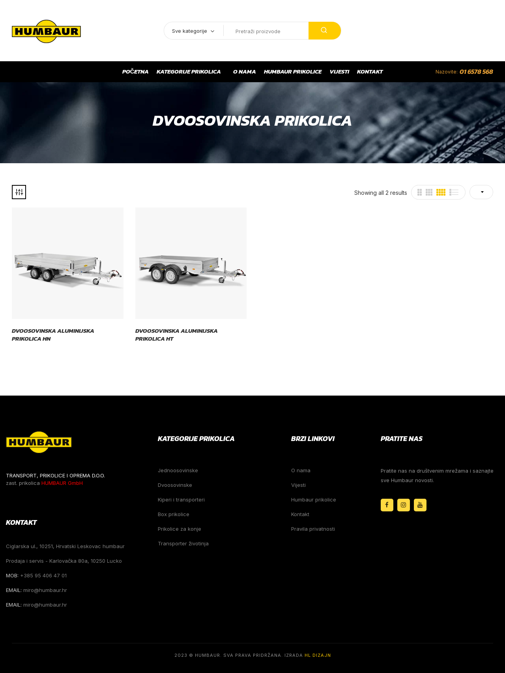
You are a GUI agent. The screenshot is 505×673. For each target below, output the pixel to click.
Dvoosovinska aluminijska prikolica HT (176, 334)
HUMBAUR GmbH (62, 483)
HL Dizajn (318, 655)
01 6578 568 (476, 71)
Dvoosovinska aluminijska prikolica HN (53, 334)
